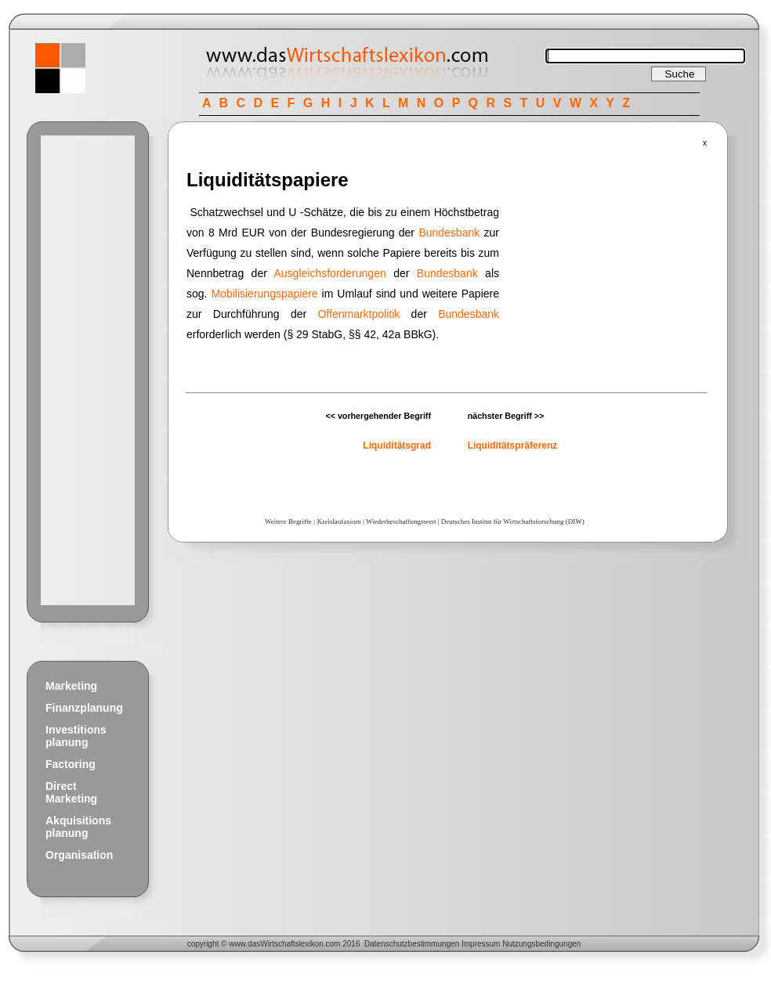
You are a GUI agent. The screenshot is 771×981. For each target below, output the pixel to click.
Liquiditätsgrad (397, 445)
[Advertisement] (88, 370)
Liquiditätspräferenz (513, 445)
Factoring (70, 764)
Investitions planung (76, 735)
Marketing (71, 686)
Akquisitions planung (78, 826)
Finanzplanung (84, 707)
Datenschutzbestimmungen (411, 944)
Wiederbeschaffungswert (401, 521)
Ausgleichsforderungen (330, 273)
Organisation (79, 855)
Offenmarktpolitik (358, 314)
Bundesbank (449, 232)
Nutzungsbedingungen (541, 944)
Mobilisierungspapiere (264, 293)
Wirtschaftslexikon (292, 944)
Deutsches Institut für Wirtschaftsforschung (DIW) (513, 521)
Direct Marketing (71, 792)
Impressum (481, 944)
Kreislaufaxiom (339, 521)
